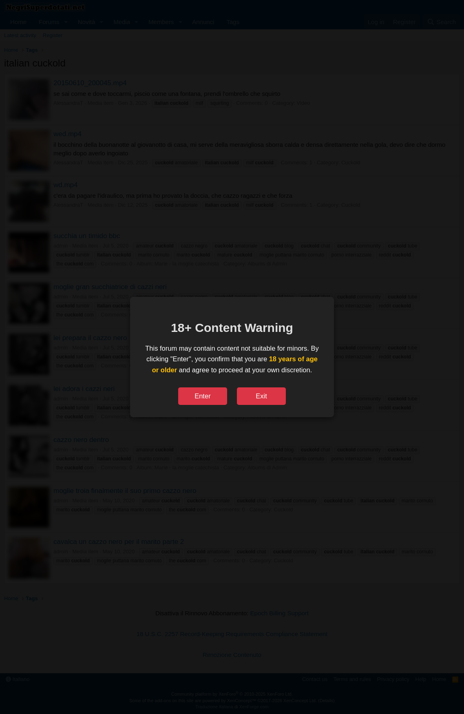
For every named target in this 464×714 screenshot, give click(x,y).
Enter (202, 396)
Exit (261, 396)
